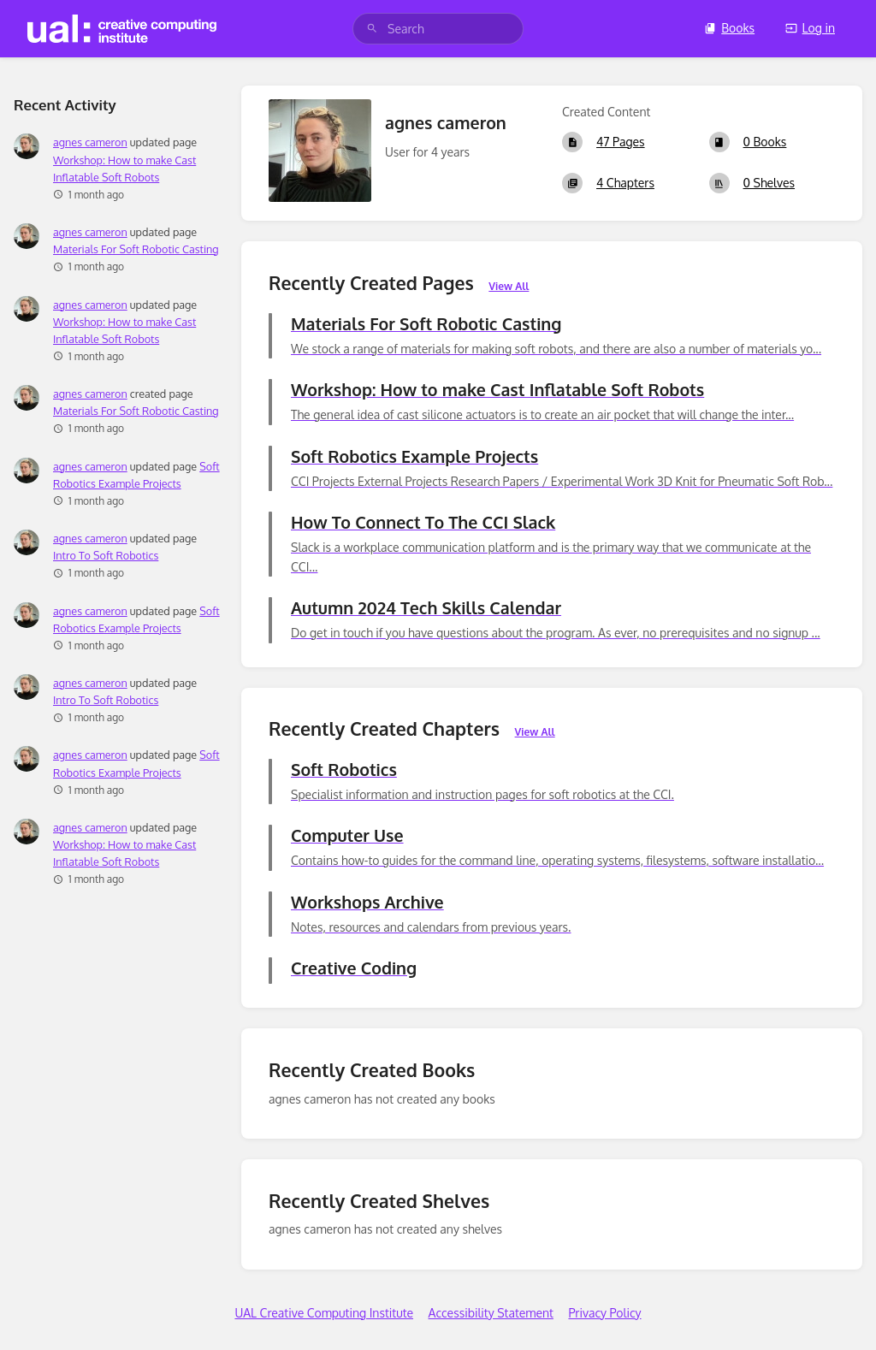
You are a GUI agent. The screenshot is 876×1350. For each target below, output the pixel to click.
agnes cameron (90, 142)
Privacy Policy (604, 1313)
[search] (438, 28)
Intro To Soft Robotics (105, 555)
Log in (810, 28)
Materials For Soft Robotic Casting (136, 249)
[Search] (372, 28)
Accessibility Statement (491, 1313)
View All (508, 286)
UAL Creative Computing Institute (323, 1313)
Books (729, 28)
